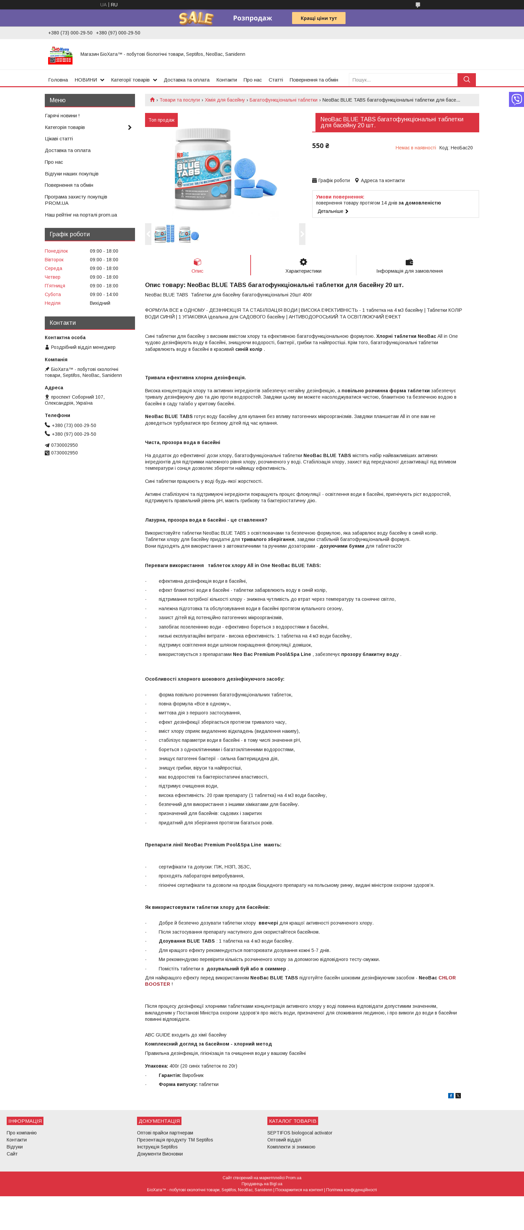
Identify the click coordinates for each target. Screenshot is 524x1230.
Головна (58, 80)
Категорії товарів (130, 80)
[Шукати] (466, 79)
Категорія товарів (65, 127)
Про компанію (22, 1132)
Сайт (12, 1153)
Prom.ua (293, 1178)
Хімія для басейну (225, 100)
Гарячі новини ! (62, 115)
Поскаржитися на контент (299, 1190)
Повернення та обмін (314, 80)
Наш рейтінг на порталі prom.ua (81, 215)
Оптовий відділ (284, 1139)
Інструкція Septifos (157, 1146)
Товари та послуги (179, 100)
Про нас (253, 80)
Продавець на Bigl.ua (262, 1184)
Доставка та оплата (187, 80)
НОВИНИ (86, 80)
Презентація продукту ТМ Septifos (175, 1139)
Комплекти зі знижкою (291, 1146)
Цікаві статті (59, 138)
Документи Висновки (160, 1153)
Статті (276, 80)
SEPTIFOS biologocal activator (300, 1132)
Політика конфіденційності (351, 1190)
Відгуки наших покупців (72, 173)
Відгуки (15, 1146)
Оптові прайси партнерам (165, 1132)
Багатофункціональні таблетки (283, 100)
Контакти (226, 80)
